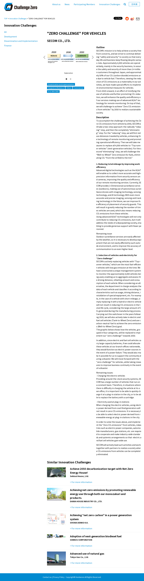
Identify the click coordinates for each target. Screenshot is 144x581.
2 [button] (70, 79)
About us (56, 4)
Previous (44, 57)
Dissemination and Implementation (21, 41)
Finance (7, 45)
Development (10, 36)
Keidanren (80, 577)
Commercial (78, 88)
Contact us (47, 577)
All (5, 32)
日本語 (134, 4)
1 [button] (66, 79)
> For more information (81, 482)
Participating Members (84, 4)
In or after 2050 (53, 91)
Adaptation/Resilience (56, 88)
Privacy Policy (58, 577)
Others (69, 88)
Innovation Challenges (109, 4)
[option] (68, 60)
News (67, 4)
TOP (5, 18)
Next (93, 57)
